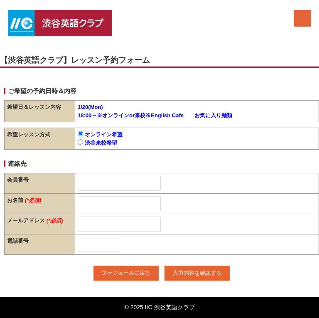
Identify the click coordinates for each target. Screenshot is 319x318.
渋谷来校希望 (97, 143)
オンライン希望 (100, 134)
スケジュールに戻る (126, 273)
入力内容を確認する (197, 273)
